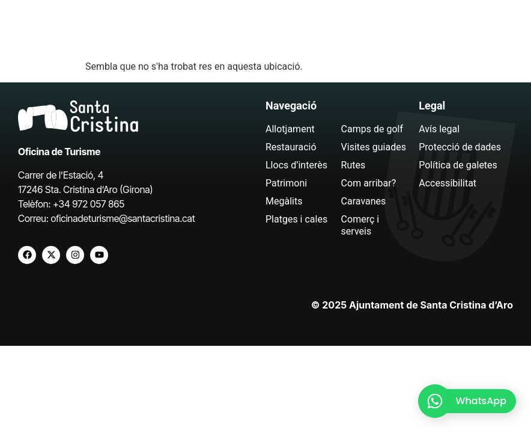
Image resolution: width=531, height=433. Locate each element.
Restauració (291, 147)
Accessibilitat (447, 183)
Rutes (353, 165)
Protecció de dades (460, 147)
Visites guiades (373, 147)
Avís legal (439, 129)
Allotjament (290, 129)
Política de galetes (458, 165)
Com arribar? (368, 183)
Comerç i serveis (360, 225)
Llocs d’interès (296, 165)
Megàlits (284, 201)
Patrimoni (286, 183)
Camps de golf (372, 129)
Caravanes (363, 201)
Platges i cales (296, 219)
